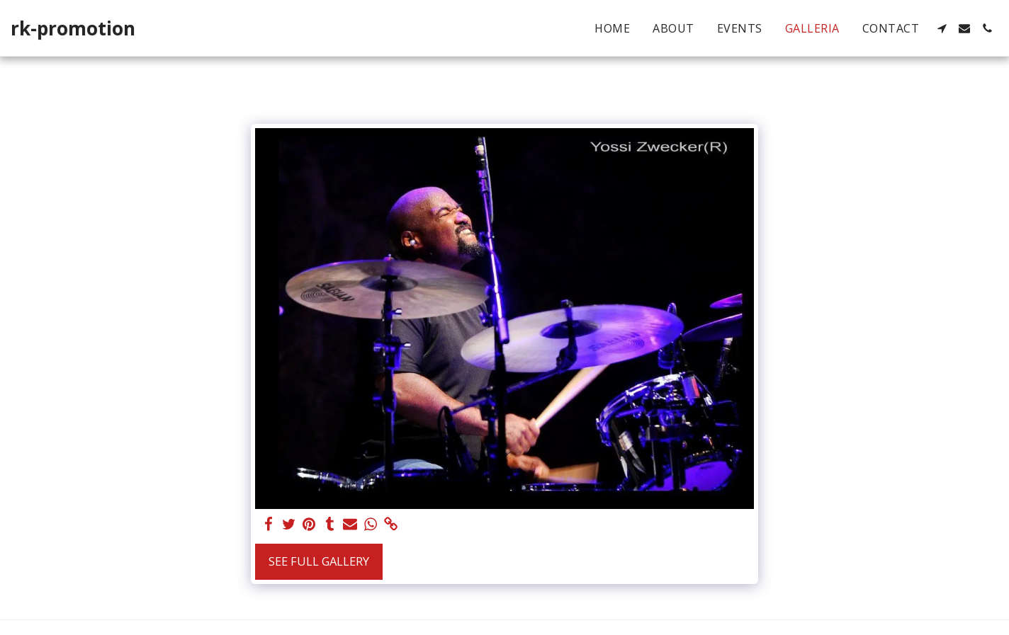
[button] (941, 28)
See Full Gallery (319, 561)
